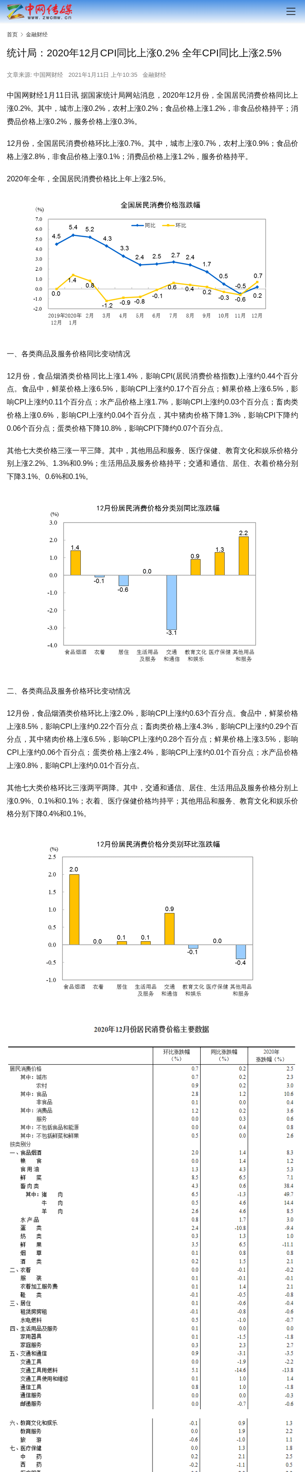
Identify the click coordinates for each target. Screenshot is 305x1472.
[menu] (290, 11)
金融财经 (154, 74)
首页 (12, 34)
